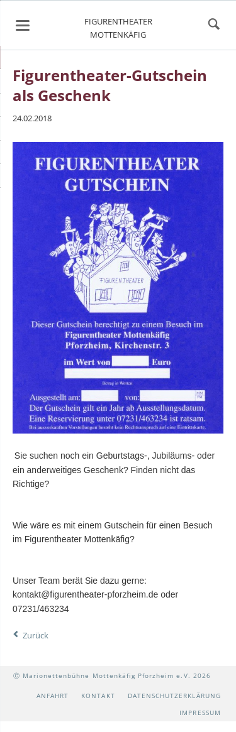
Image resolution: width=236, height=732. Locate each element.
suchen (214, 25)
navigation (23, 25)
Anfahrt (53, 695)
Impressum (199, 712)
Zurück (35, 635)
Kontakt (98, 695)
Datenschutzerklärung (174, 695)
